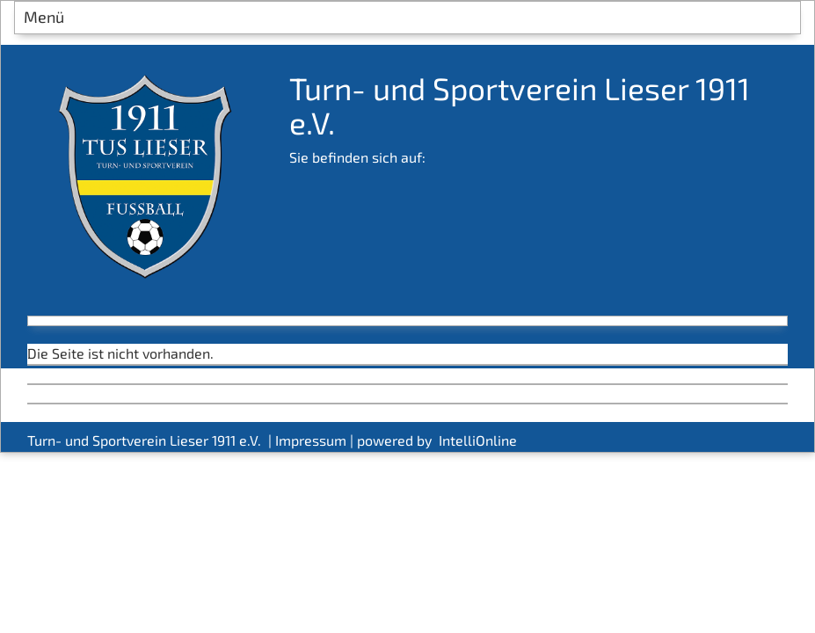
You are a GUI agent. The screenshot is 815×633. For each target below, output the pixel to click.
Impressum (310, 440)
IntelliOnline (478, 440)
